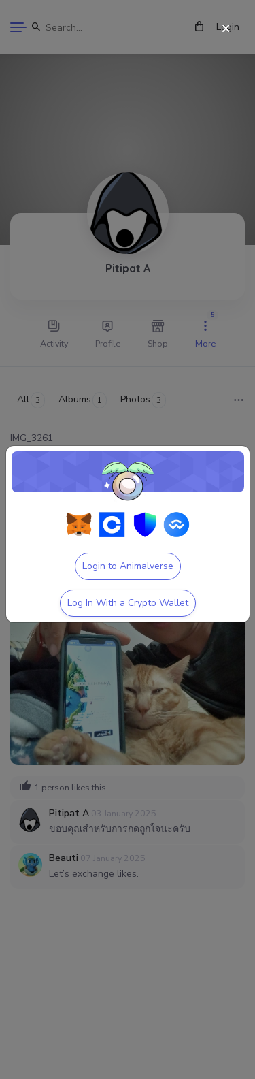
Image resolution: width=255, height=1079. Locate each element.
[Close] (226, 28)
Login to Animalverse (127, 566)
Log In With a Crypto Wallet (127, 602)
